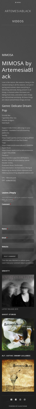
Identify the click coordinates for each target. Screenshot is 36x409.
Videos (18, 21)
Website (5, 247)
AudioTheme (22, 406)
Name (5, 229)
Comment (6, 204)
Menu (19, 2)
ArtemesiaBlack (18, 11)
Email (4, 238)
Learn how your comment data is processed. (18, 263)
